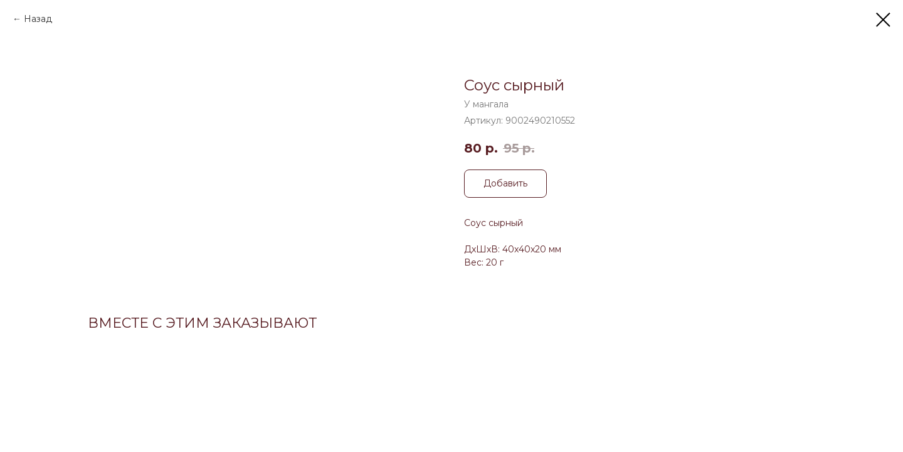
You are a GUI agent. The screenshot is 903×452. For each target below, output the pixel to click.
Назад (38, 18)
